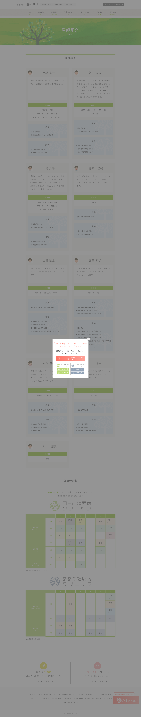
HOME (34, 694)
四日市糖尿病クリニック (47, 694)
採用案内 (107, 698)
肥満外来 (46, 698)
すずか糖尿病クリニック (67, 694)
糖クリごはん (35, 698)
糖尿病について (93, 694)
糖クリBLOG (97, 698)
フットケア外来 (57, 698)
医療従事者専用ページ (82, 698)
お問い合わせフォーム (70, 703)
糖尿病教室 (105, 694)
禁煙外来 (68, 698)
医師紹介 (82, 694)
